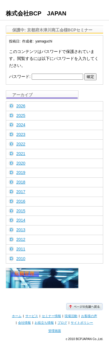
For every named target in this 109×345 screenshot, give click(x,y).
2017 (20, 191)
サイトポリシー (82, 322)
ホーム (17, 316)
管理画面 (54, 330)
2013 (20, 229)
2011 (20, 249)
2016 (20, 201)
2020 (20, 163)
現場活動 (71, 316)
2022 (20, 144)
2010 (20, 258)
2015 (20, 211)
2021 (20, 153)
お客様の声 (89, 316)
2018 (20, 182)
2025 (20, 115)
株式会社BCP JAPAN (36, 13)
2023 (20, 134)
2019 (20, 172)
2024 (20, 124)
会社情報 (24, 322)
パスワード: (46, 76)
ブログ (62, 322)
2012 (20, 239)
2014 (20, 220)
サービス (31, 316)
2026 (20, 106)
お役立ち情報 (44, 322)
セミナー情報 (51, 316)
